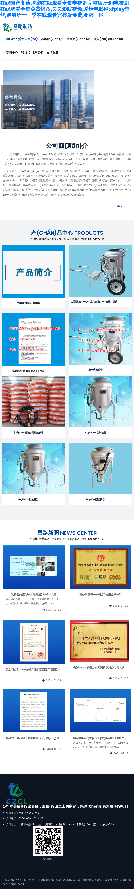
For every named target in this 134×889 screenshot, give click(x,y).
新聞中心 (12, 53)
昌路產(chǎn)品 (78, 39)
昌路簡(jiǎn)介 (52, 39)
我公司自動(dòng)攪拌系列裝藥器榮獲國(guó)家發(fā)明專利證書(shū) (33, 669)
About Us (122, 206)
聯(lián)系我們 (32, 53)
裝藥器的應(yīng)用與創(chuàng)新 (33, 594)
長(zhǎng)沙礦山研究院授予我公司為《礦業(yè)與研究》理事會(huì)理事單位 (100, 667)
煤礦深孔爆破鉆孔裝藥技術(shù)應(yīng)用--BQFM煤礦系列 (33, 738)
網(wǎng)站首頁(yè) (22, 39)
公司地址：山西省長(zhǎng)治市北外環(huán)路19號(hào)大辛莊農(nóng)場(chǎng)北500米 (60, 824)
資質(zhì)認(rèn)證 (108, 39)
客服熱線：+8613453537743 (22, 812)
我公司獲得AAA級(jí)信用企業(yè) (100, 594)
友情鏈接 (53, 53)
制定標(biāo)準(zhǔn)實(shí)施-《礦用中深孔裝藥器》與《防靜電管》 (100, 738)
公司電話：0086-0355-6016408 (25, 818)
